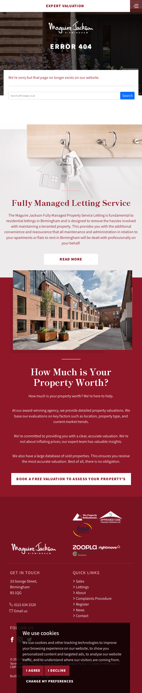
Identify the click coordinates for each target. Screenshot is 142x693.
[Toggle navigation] (136, 5)
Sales (78, 581)
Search (127, 95)
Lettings (81, 586)
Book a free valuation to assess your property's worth (70, 480)
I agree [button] (33, 670)
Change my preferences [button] (49, 681)
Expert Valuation (65, 5)
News (79, 609)
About (79, 592)
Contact (80, 615)
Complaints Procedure (92, 598)
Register (81, 604)
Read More (71, 259)
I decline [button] (57, 670)
